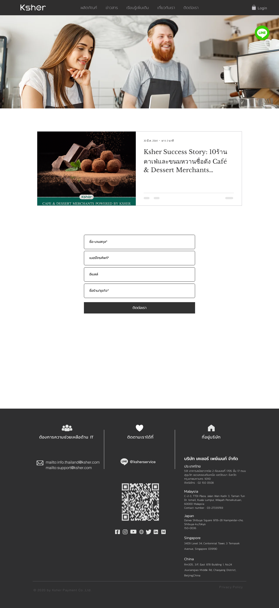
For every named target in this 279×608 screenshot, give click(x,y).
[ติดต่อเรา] (139, 307)
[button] (260, 7)
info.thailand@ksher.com (78, 462)
